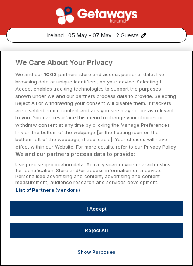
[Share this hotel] (180, 56)
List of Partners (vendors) (47, 199)
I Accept (96, 218)
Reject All (96, 239)
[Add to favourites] (165, 56)
